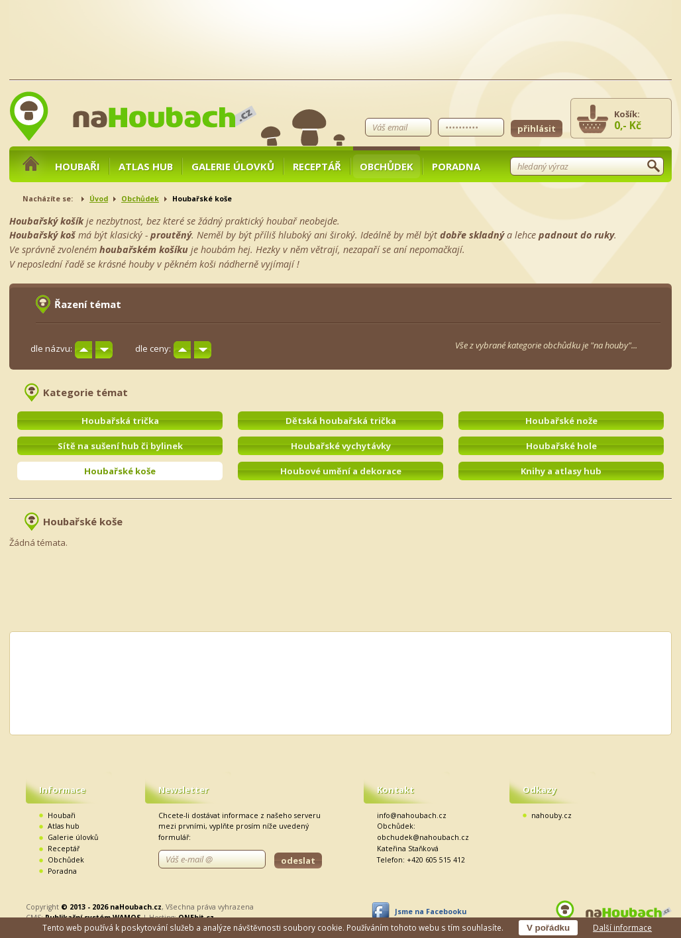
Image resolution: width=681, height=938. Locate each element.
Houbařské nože (561, 421)
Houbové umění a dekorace (340, 471)
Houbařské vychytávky (341, 446)
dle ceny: (153, 348)
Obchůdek (386, 166)
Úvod (98, 198)
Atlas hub (146, 166)
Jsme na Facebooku (430, 911)
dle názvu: (51, 348)
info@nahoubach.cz (411, 815)
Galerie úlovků (232, 166)
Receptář (317, 166)
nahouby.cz (551, 815)
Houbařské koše (120, 471)
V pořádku (548, 928)
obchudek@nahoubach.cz (423, 837)
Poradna (456, 166)
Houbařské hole (561, 446)
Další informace (622, 927)
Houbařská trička (120, 421)
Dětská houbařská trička (341, 421)
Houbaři (77, 166)
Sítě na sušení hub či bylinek (120, 446)
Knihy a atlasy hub (561, 471)
